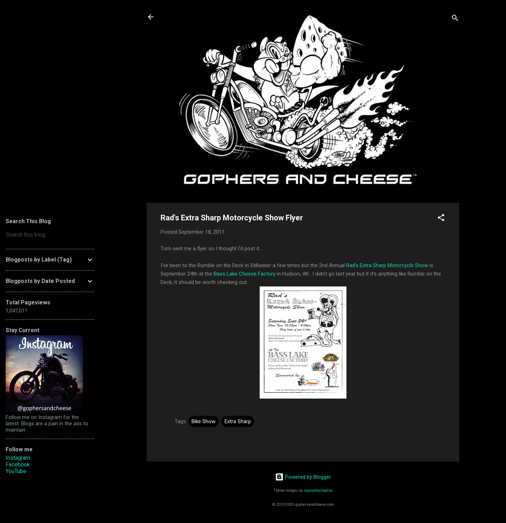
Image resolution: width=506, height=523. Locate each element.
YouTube (16, 471)
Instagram (18, 457)
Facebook (18, 464)
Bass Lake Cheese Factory (244, 274)
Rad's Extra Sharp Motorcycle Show (387, 265)
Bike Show (203, 421)
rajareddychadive (318, 490)
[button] (441, 218)
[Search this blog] (50, 234)
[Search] (455, 19)
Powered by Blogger (303, 477)
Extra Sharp (238, 421)
